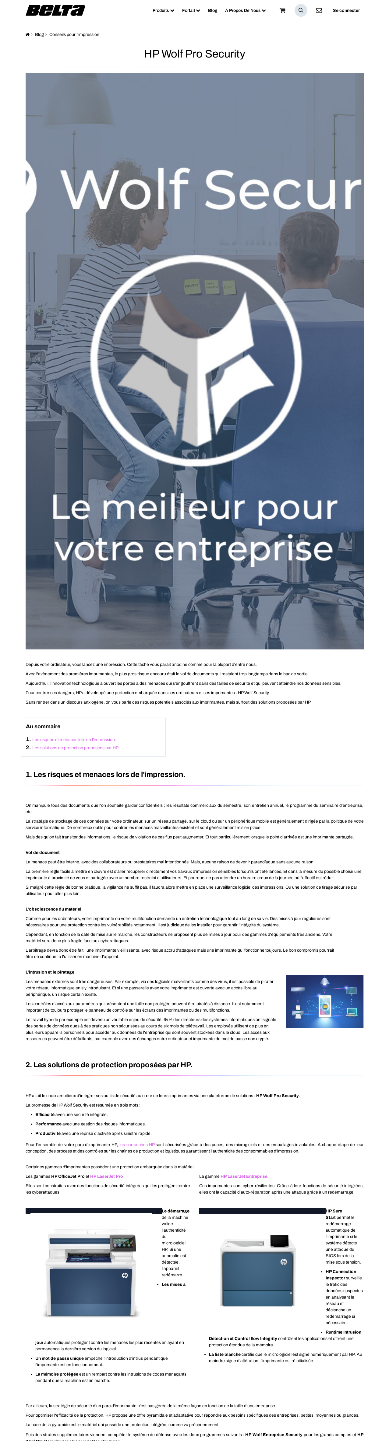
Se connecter (346, 10)
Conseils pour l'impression (74, 34)
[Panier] (282, 10)
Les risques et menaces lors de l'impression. (74, 739)
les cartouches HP (136, 1144)
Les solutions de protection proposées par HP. (75, 748)
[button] (301, 10)
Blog (39, 34)
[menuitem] (163, 10)
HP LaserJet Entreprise (244, 1176)
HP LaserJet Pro (106, 1176)
